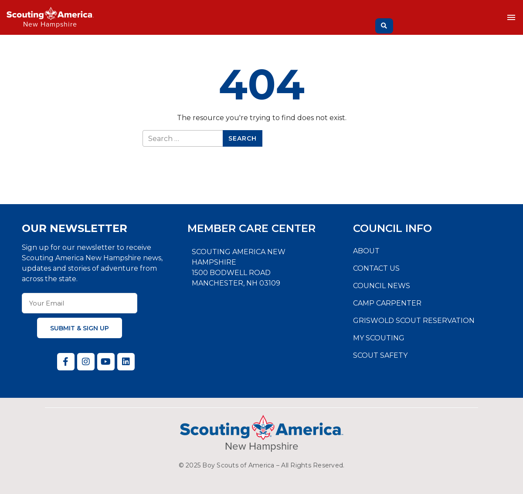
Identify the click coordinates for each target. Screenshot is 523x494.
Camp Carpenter (387, 303)
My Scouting (378, 338)
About (366, 251)
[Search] (384, 26)
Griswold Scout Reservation (414, 320)
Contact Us (376, 268)
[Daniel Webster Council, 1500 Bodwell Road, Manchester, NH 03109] (261, 336)
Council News (381, 286)
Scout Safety (380, 355)
